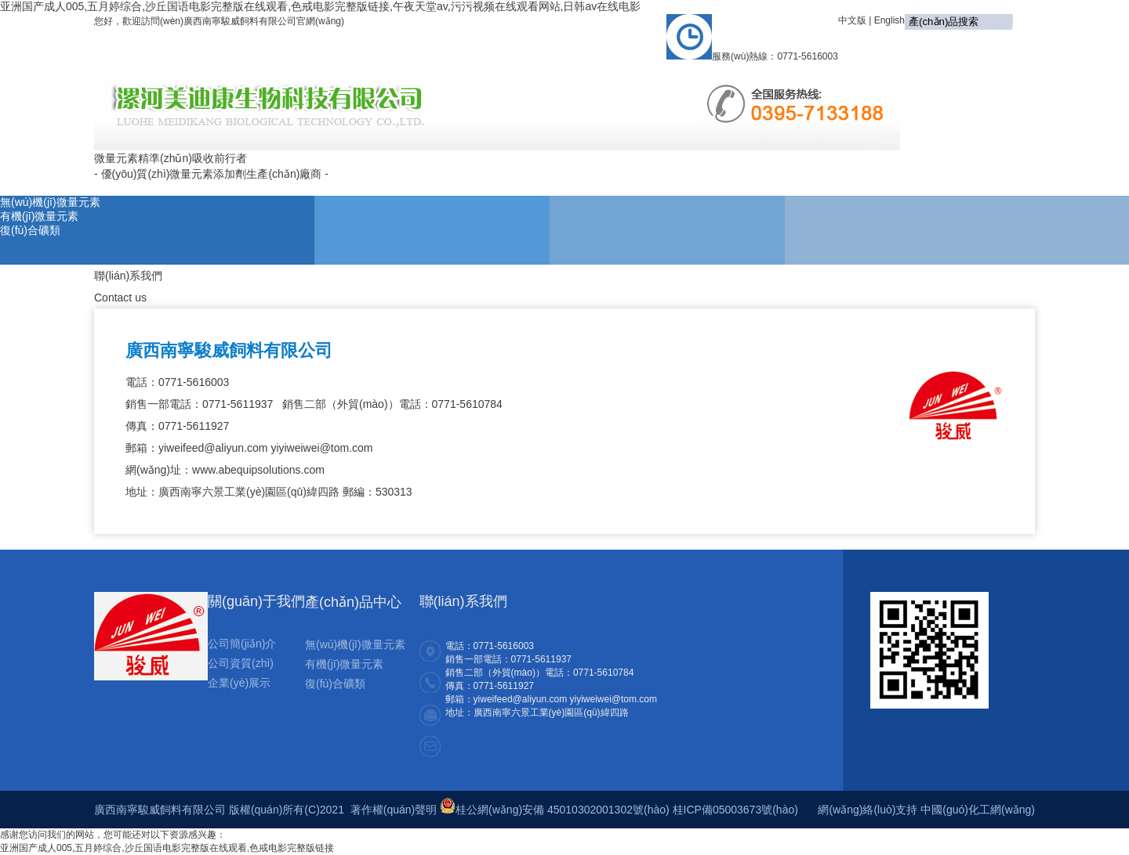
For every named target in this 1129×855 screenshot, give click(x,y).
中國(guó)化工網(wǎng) (977, 809)
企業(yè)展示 (239, 682)
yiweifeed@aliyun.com (213, 448)
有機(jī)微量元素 (39, 216)
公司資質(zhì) (241, 663)
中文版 (852, 20)
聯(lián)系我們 (988, 168)
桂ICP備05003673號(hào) (735, 809)
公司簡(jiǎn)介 (242, 643)
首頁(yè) (394, 168)
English (889, 20)
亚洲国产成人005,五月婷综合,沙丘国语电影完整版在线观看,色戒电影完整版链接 (167, 847)
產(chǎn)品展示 (697, 170)
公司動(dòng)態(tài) (587, 168)
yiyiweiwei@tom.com (321, 448)
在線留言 (907, 168)
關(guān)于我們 (477, 168)
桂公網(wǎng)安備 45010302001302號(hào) (555, 809)
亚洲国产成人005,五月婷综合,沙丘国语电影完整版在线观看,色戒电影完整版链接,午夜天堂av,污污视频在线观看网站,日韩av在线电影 (320, 6)
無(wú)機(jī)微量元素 (50, 202)
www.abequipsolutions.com (258, 470)
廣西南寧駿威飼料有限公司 (228, 350)
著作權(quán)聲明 (393, 809)
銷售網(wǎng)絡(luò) (810, 170)
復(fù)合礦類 (30, 230)
